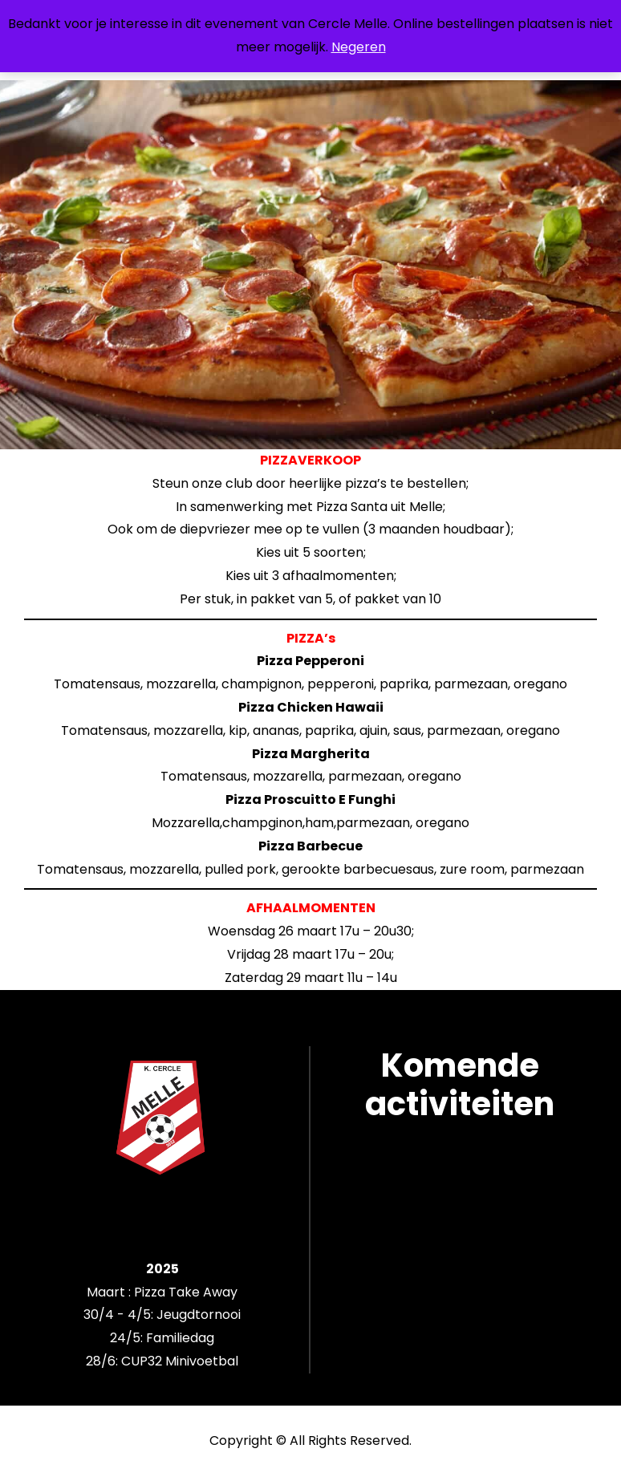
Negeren (358, 47)
